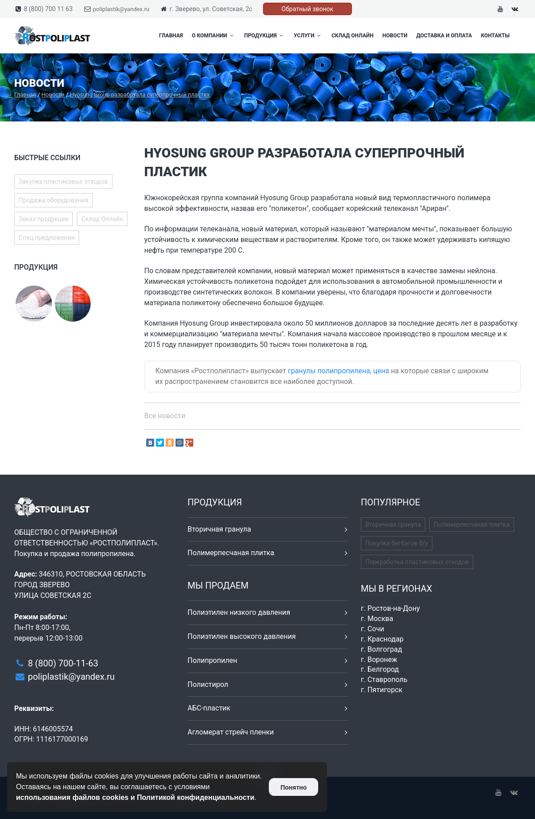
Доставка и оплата (444, 35)
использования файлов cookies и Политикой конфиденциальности (135, 797)
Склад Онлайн (352, 35)
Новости (395, 35)
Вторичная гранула (219, 529)
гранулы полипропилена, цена (338, 371)
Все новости (165, 416)
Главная (171, 35)
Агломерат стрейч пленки (231, 732)
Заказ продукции (43, 218)
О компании (214, 35)
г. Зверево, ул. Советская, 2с (210, 8)
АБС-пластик (209, 708)
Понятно (293, 787)
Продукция (264, 35)
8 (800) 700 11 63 (48, 8)
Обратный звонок (308, 8)
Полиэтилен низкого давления (239, 612)
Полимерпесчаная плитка (231, 553)
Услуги (308, 35)
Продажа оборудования (53, 200)
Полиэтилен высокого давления (242, 636)
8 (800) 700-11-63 (63, 663)
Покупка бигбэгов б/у (396, 543)
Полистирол (208, 684)
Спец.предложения (47, 237)
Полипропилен (212, 660)
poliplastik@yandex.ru (121, 9)
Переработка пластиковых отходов (417, 561)
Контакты (495, 35)
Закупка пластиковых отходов (63, 181)
